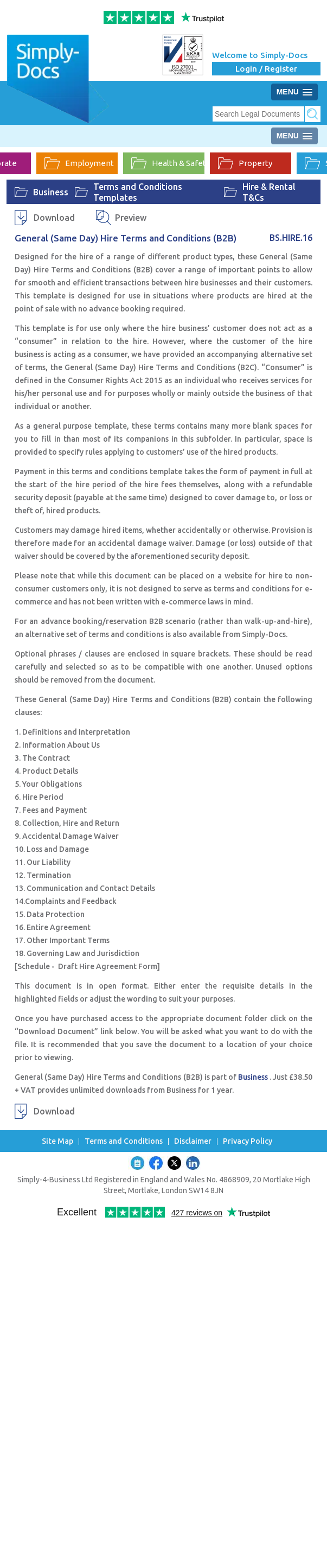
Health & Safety (167, 163)
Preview (130, 217)
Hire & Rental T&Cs (269, 192)
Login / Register (266, 68)
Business (50, 192)
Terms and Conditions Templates (137, 192)
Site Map (57, 1141)
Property (245, 163)
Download (54, 217)
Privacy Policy (247, 1141)
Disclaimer (192, 1141)
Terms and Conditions (124, 1141)
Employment (79, 163)
